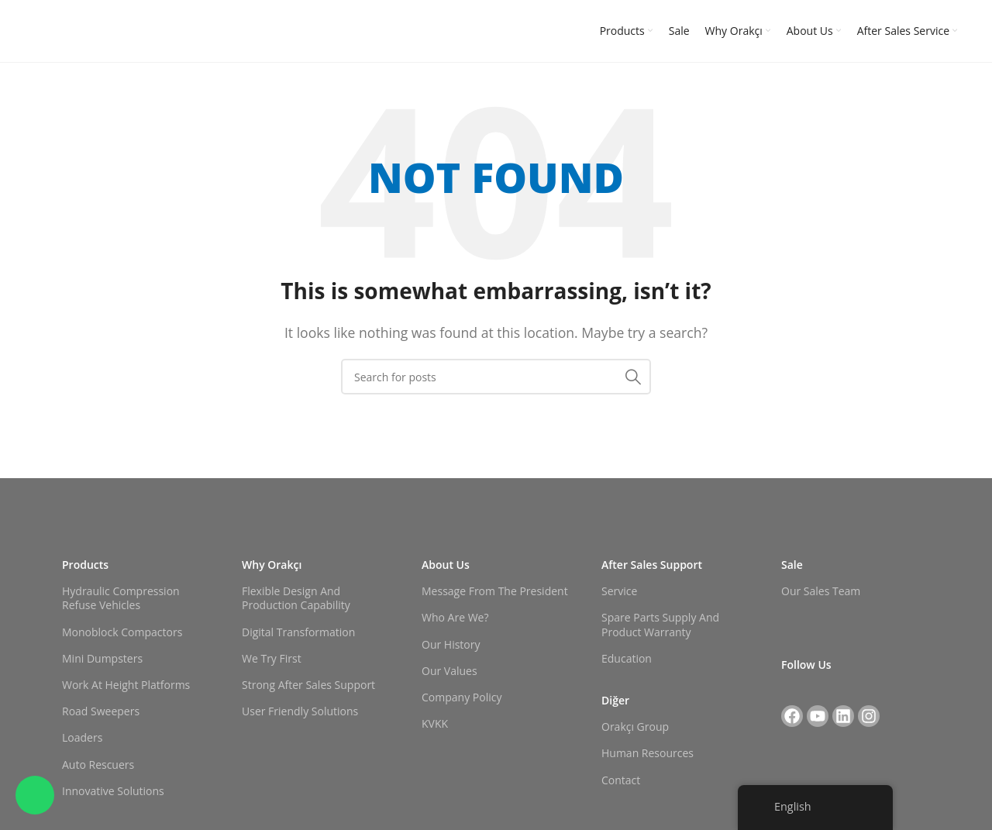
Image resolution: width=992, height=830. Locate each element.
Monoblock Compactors (122, 632)
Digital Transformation (298, 632)
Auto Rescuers (98, 764)
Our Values (449, 670)
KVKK (435, 723)
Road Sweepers (101, 711)
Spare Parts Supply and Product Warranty (660, 624)
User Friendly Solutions (300, 711)
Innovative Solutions (113, 791)
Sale (792, 564)
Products (85, 564)
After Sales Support (651, 564)
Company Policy (461, 697)
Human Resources (647, 753)
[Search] (496, 376)
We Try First (271, 658)
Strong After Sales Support (308, 684)
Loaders (82, 737)
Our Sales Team (820, 591)
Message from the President (495, 591)
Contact (620, 780)
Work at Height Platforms (126, 684)
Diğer (615, 700)
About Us (446, 564)
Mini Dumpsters (102, 658)
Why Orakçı (271, 564)
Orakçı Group (635, 726)
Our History (451, 644)
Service (619, 591)
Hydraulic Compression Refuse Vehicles (121, 598)
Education (626, 658)
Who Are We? (455, 617)
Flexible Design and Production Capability (296, 598)
